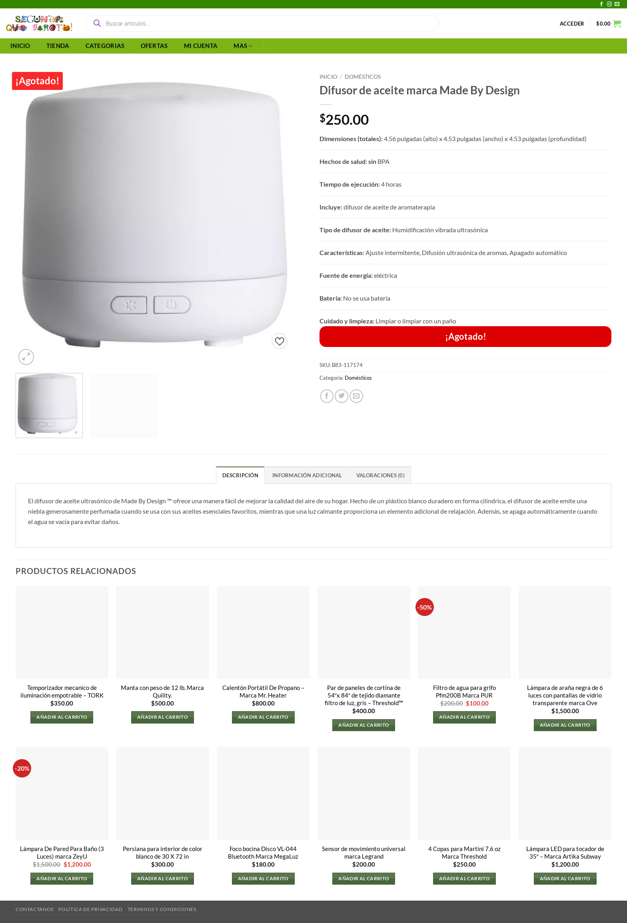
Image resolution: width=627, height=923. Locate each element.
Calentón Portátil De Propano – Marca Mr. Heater (263, 691)
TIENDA (58, 45)
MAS (243, 46)
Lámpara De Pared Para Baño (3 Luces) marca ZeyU (62, 852)
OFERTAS (154, 45)
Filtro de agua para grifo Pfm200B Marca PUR (464, 691)
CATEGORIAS (105, 45)
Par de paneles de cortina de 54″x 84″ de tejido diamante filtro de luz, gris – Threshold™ (364, 695)
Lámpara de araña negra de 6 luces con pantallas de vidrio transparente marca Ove (565, 695)
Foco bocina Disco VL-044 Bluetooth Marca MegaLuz (263, 852)
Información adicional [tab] (307, 475)
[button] (572, 23)
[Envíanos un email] (617, 4)
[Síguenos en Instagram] (609, 4)
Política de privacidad (90, 909)
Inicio (328, 76)
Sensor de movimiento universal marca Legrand (363, 852)
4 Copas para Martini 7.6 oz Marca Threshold (464, 852)
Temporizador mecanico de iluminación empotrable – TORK (62, 691)
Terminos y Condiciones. (163, 909)
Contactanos (35, 909)
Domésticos (363, 76)
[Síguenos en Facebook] (601, 4)
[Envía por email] (356, 396)
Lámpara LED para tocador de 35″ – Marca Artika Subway (565, 852)
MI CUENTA (201, 45)
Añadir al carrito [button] (61, 717)
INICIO (20, 45)
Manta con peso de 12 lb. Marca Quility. (162, 691)
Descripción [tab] (240, 475)
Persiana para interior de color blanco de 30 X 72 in (162, 852)
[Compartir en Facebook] (327, 396)
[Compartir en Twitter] (341, 396)
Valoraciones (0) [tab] (380, 475)
